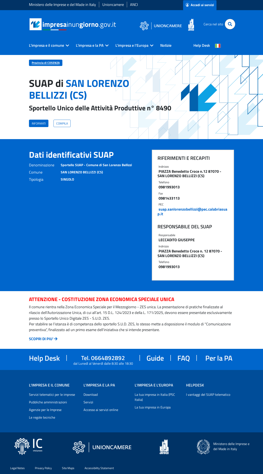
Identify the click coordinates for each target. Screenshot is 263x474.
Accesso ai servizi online (101, 409)
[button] (47, 45)
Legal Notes (17, 468)
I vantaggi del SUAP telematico (208, 394)
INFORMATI (39, 123)
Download (91, 394)
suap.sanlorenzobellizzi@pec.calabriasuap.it (192, 211)
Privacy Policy (43, 468)
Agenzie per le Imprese (45, 409)
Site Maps (68, 468)
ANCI (134, 4)
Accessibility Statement (99, 468)
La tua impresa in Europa (153, 407)
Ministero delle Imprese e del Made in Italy (62, 4)
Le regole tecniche (42, 417)
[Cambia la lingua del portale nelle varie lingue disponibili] (218, 45)
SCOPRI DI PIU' (41, 339)
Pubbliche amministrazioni (48, 402)
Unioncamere (113, 4)
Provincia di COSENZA (46, 62)
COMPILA (62, 123)
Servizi (88, 402)
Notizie (165, 45)
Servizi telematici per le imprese (52, 394)
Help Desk (201, 45)
